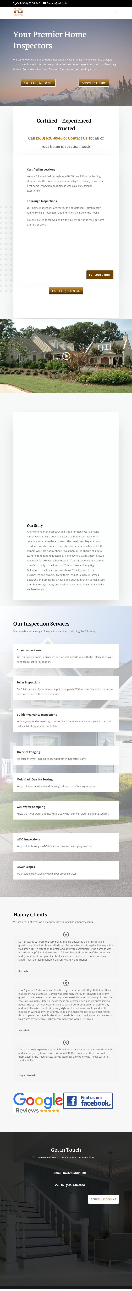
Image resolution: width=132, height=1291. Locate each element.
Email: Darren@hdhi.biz (70, 1175)
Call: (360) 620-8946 (38, 83)
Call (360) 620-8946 (28, 3)
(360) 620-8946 (49, 139)
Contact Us (78, 139)
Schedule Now (100, 276)
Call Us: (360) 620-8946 (70, 1187)
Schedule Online (94, 83)
